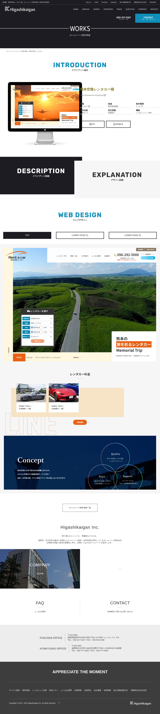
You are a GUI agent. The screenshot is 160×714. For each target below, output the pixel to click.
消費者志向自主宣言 (140, 2)
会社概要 (97, 690)
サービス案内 (14, 690)
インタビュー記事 (39, 690)
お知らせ (88, 2)
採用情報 (107, 690)
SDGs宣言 (153, 2)
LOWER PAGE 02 (133, 235)
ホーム (8, 51)
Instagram (113, 2)
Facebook (104, 2)
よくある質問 (66, 690)
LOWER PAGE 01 (80, 235)
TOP (27, 235)
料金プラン (53, 690)
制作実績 (26, 690)
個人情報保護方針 (125, 2)
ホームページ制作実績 (20, 51)
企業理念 (87, 690)
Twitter (96, 2)
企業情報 (78, 690)
